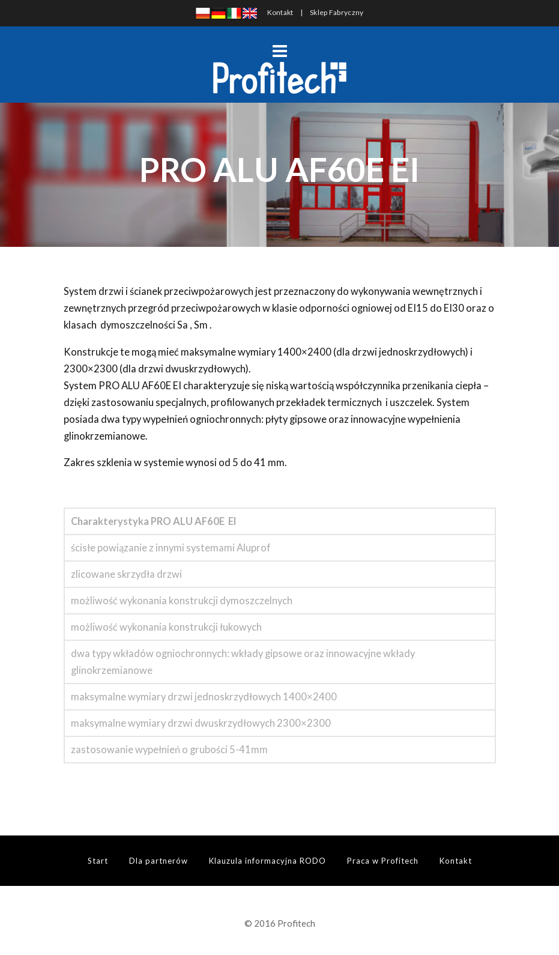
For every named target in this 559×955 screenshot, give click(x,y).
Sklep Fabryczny (337, 12)
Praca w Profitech (382, 861)
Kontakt (280, 12)
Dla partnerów (158, 861)
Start (98, 861)
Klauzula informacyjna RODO (267, 861)
